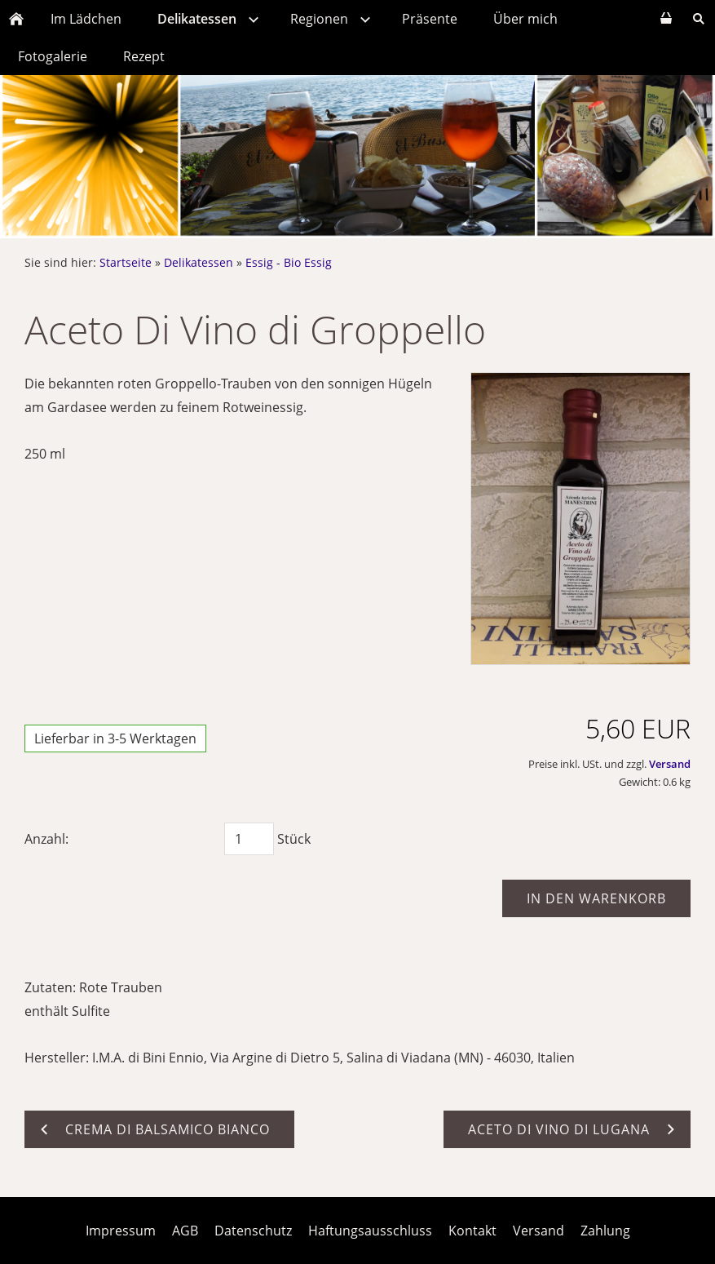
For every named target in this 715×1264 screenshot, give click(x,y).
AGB (185, 1231)
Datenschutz (253, 1231)
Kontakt (472, 1231)
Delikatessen (198, 262)
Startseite (125, 262)
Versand (670, 763)
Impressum (121, 1231)
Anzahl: (46, 839)
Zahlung (605, 1231)
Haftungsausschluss (370, 1231)
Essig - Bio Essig (288, 262)
